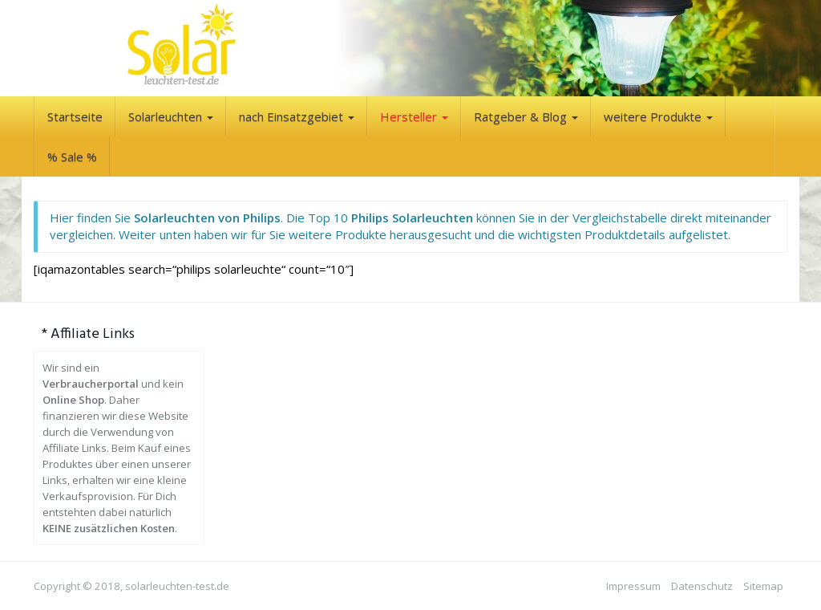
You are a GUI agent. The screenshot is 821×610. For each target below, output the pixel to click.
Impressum (633, 586)
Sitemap (763, 586)
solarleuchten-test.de (177, 586)
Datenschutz (702, 586)
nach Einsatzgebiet (296, 116)
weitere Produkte (658, 116)
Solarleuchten (170, 116)
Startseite (75, 116)
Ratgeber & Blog (526, 116)
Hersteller (414, 116)
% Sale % (72, 156)
